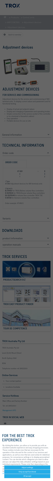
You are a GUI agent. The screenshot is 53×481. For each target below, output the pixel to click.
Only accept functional (27, 472)
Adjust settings (27, 467)
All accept (27, 476)
